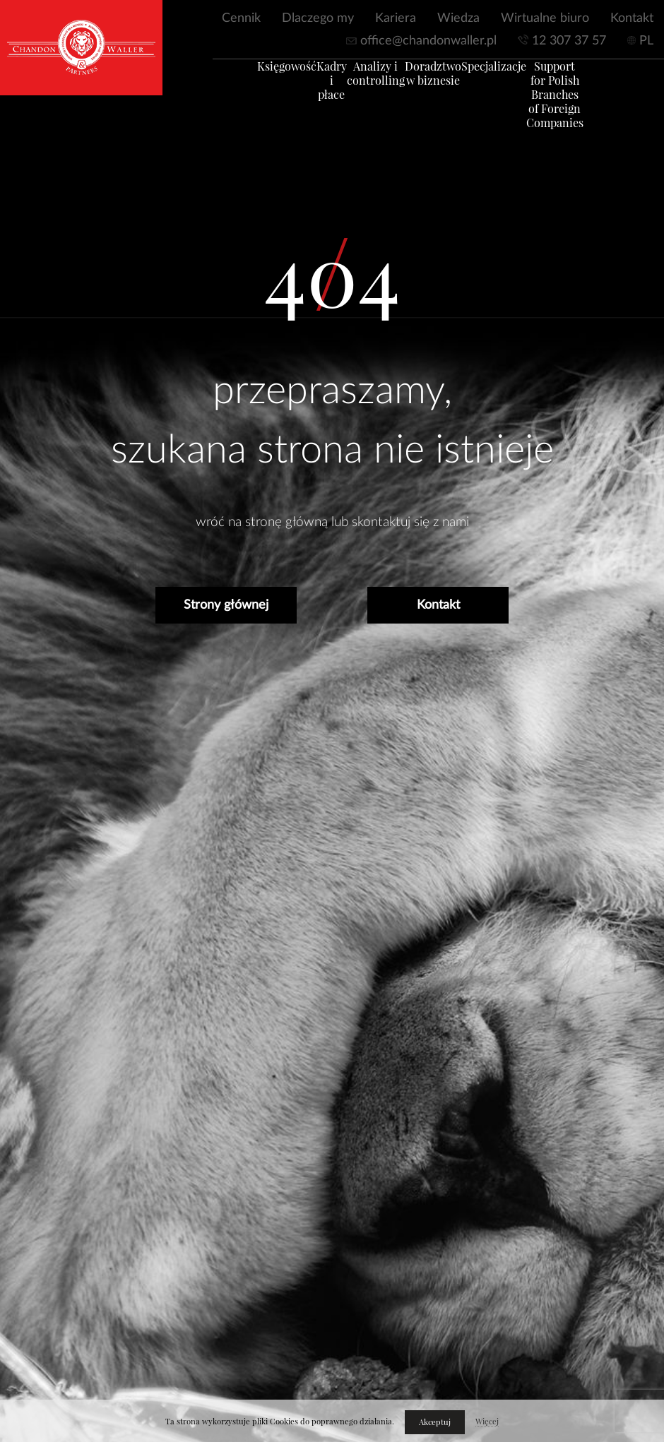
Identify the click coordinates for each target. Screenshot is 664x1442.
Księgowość (262, 73)
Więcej (487, 1421)
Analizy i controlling (381, 80)
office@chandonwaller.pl (428, 41)
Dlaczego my (318, 18)
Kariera (395, 18)
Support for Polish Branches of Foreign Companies (564, 101)
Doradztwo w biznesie (440, 80)
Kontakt (631, 18)
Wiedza (458, 18)
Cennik (241, 18)
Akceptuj (435, 1422)
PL (646, 41)
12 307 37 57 (569, 41)
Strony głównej (226, 605)
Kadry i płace (322, 80)
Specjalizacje (502, 73)
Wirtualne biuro (545, 18)
